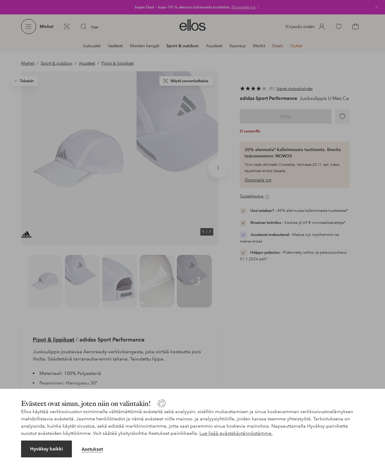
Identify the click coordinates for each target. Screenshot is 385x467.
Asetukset (92, 449)
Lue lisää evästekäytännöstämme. (236, 433)
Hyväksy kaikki (46, 449)
